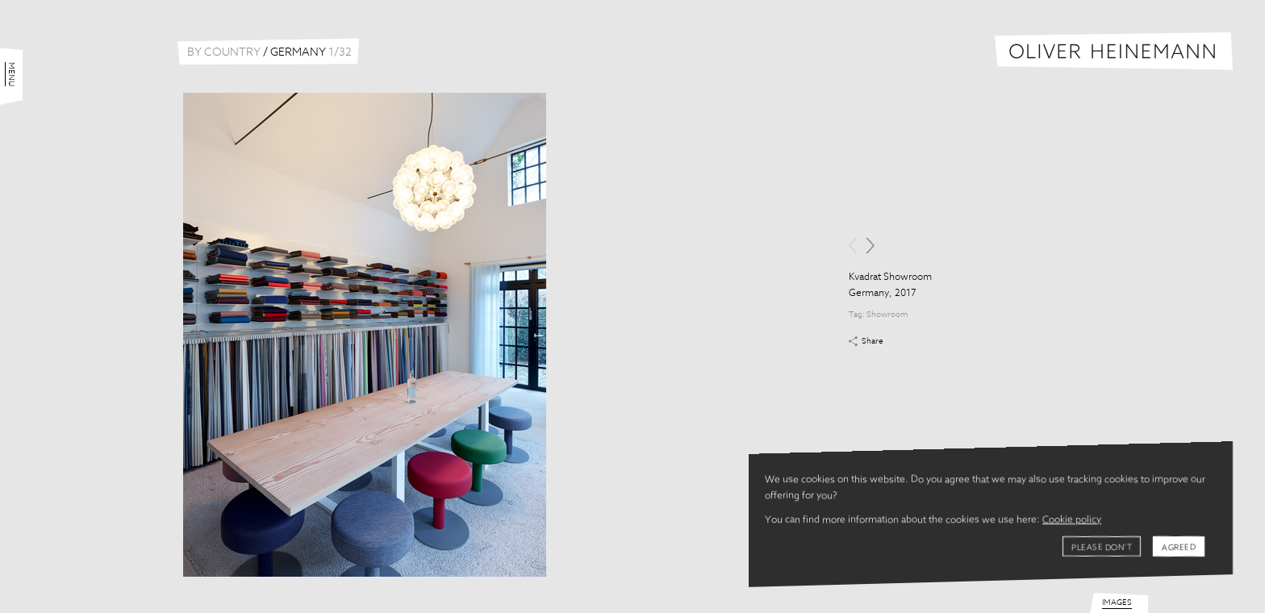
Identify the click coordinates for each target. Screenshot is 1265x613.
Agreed (1179, 548)
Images (1117, 602)
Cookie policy (1071, 520)
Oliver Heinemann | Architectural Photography (1114, 51)
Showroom (887, 315)
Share (872, 341)
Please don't (1101, 548)
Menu (11, 74)
